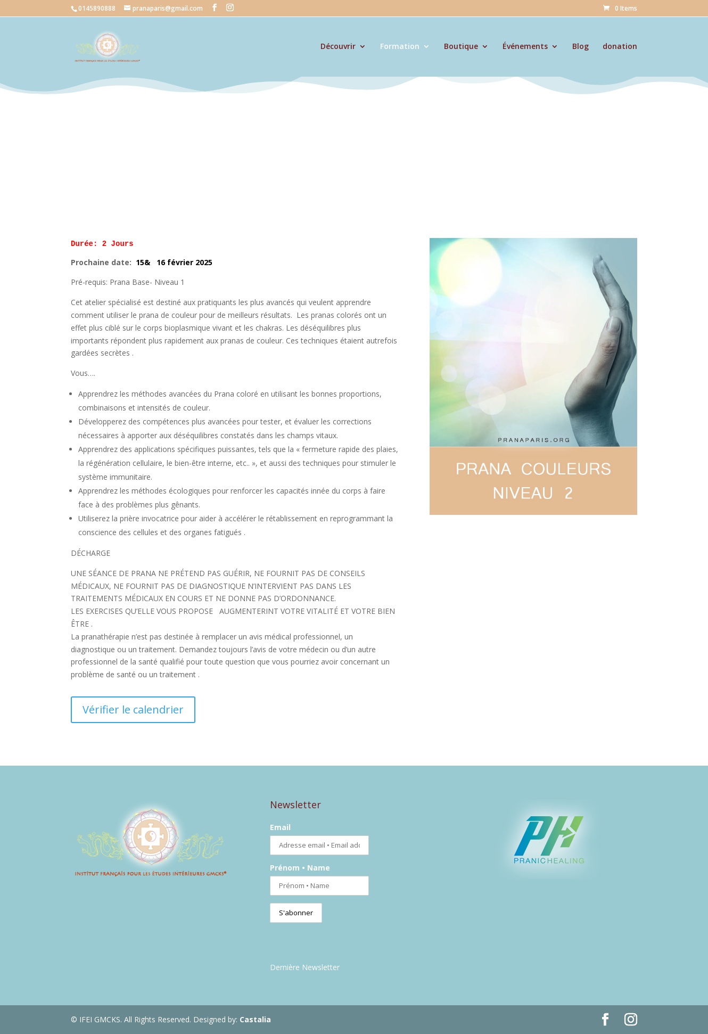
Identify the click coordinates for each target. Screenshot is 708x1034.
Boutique (461, 47)
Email (280, 827)
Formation (399, 47)
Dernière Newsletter (305, 967)
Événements (525, 47)
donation (620, 47)
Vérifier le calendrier (133, 709)
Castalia (255, 1019)
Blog (580, 47)
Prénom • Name (300, 868)
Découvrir (338, 47)
